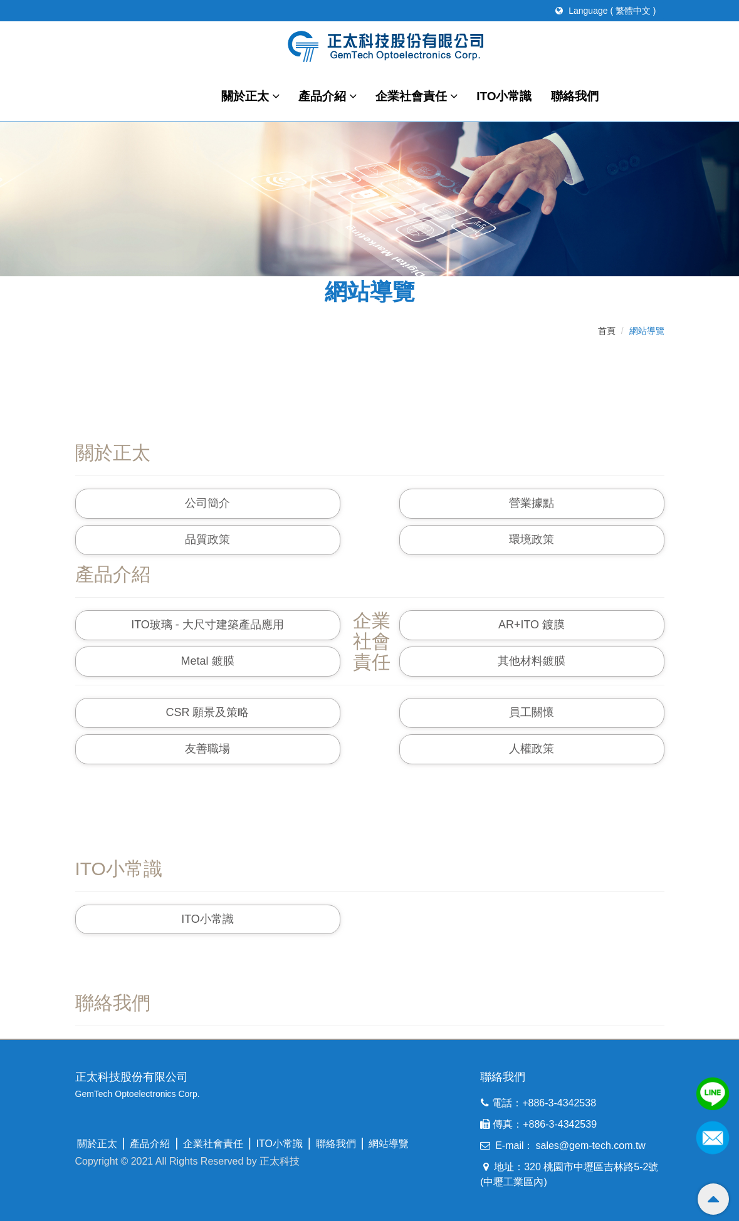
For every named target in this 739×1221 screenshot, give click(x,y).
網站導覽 (389, 1143)
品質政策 (207, 539)
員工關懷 (531, 712)
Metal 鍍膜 (207, 661)
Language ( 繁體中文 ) (605, 11)
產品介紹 (327, 96)
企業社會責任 (416, 96)
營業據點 (531, 503)
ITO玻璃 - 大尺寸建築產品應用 (207, 624)
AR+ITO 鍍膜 (531, 624)
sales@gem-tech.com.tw (591, 1145)
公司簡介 (207, 503)
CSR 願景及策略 (207, 712)
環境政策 (531, 539)
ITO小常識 (504, 96)
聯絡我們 (575, 96)
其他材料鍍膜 (531, 661)
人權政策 (531, 748)
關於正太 (250, 96)
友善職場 (207, 748)
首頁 (607, 331)
